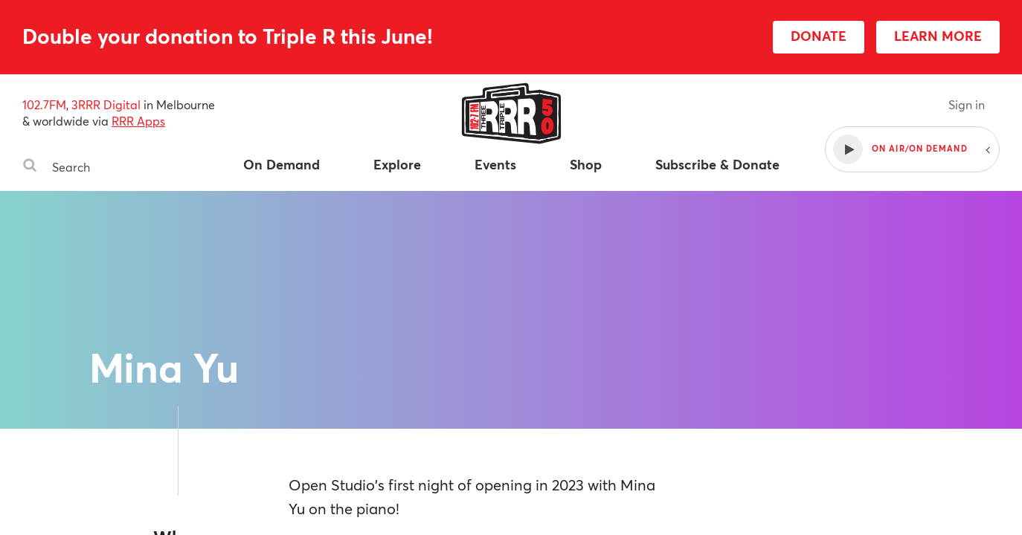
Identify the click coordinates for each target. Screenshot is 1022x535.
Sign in (966, 104)
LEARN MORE (938, 36)
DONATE (818, 36)
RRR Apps (138, 121)
